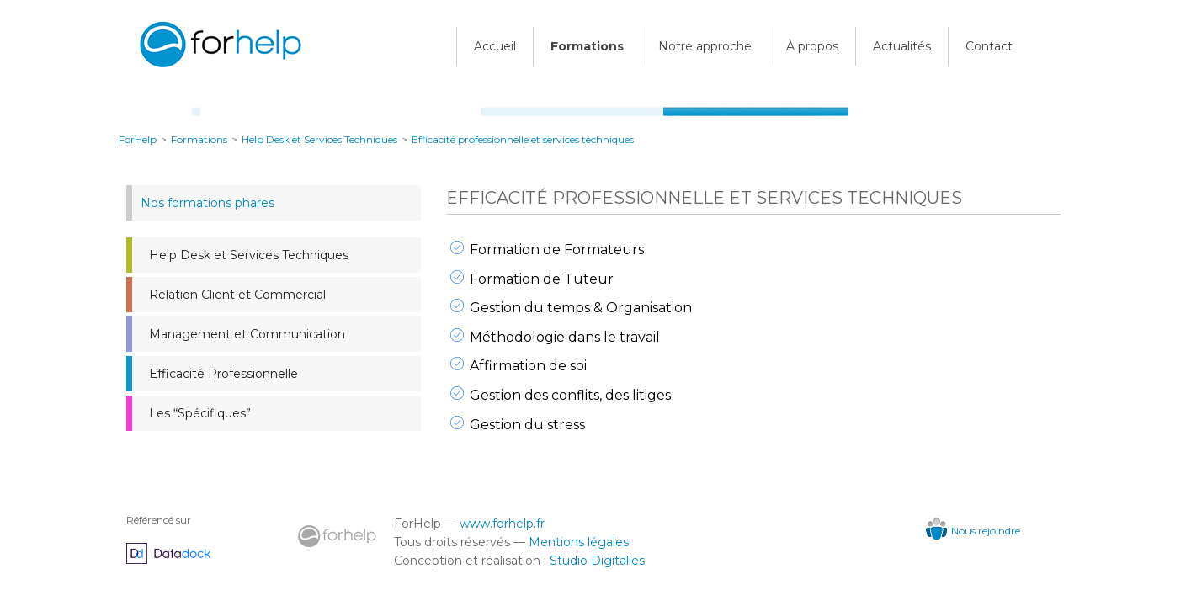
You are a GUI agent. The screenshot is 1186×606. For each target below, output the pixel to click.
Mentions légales (579, 542)
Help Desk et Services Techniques (248, 255)
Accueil (495, 46)
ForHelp (138, 139)
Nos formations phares (207, 202)
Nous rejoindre (973, 530)
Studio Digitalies (597, 560)
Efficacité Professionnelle (223, 373)
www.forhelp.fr (502, 523)
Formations (587, 46)
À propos (812, 46)
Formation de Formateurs (557, 250)
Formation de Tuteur (542, 279)
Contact (989, 46)
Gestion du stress (527, 425)
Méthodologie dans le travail (565, 337)
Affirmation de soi (528, 366)
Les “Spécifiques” (200, 413)
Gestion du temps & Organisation (581, 308)
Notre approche (705, 46)
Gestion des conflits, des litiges (570, 395)
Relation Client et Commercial (237, 294)
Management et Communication (247, 334)
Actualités (902, 46)
